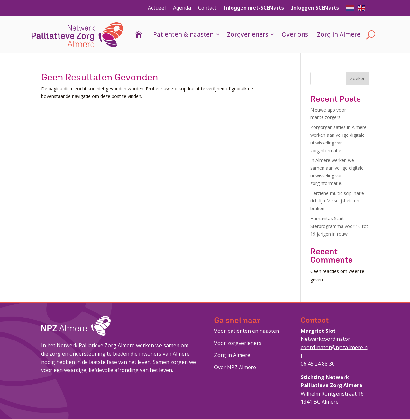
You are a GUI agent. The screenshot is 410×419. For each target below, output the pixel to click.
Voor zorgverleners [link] (237, 343)
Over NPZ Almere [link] (235, 367)
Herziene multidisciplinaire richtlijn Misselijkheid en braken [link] (337, 201)
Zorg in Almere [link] (338, 34)
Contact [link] (207, 7)
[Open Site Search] (370, 35)
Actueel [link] (157, 7)
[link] (77, 34)
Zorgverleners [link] (247, 34)
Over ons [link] (295, 34)
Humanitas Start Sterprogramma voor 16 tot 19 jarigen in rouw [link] (339, 226)
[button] (350, 7)
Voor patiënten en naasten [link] (246, 330)
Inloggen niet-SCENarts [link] (253, 7)
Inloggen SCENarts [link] (315, 7)
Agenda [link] (182, 7)
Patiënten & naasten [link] (183, 34)
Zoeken (358, 78)
